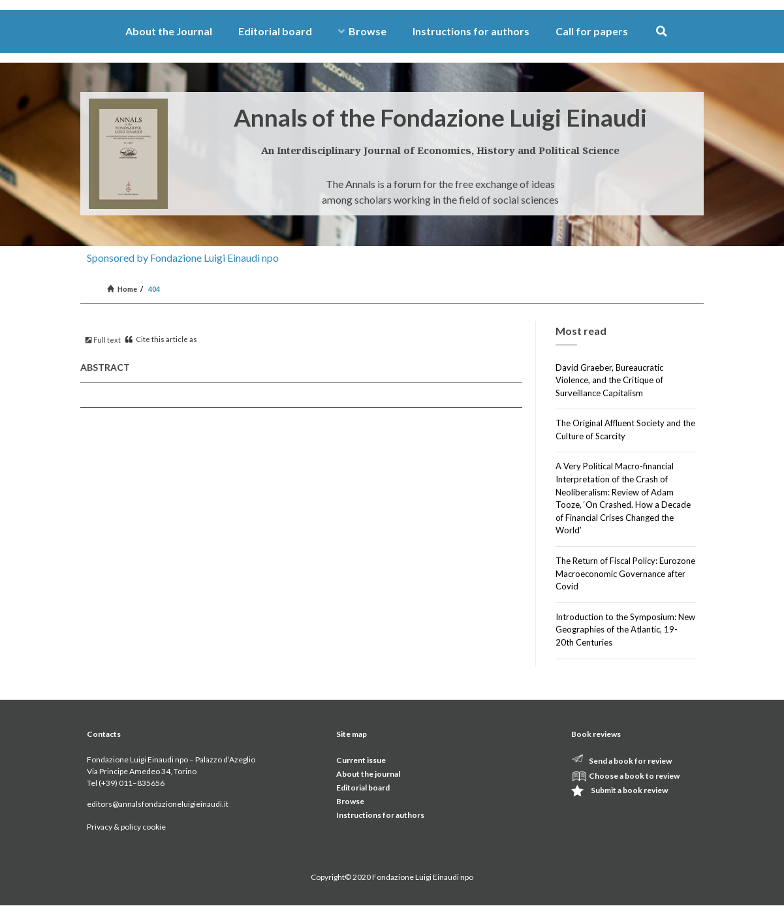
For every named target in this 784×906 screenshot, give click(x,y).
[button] (661, 31)
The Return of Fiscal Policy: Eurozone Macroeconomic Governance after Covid (625, 573)
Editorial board (275, 31)
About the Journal (168, 31)
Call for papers (592, 31)
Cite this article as (161, 339)
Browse (362, 31)
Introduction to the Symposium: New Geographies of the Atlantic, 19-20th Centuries (625, 630)
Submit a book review (629, 790)
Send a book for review (630, 761)
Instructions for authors (471, 31)
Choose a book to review (634, 776)
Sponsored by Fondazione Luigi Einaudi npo (183, 257)
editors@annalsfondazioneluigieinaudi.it (157, 804)
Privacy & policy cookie (126, 827)
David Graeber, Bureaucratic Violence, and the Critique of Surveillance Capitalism (609, 380)
